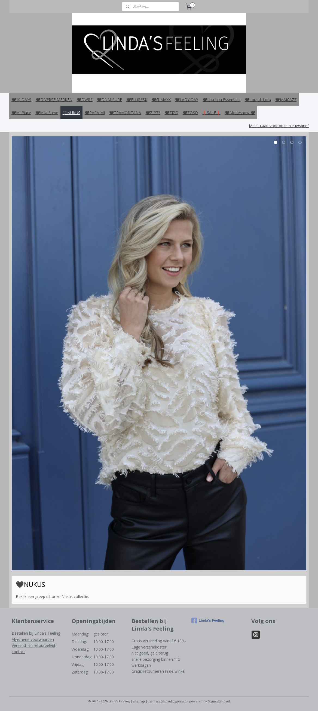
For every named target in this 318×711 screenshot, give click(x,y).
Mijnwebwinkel (219, 701)
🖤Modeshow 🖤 (240, 112)
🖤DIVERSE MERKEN (54, 99)
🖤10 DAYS (21, 99)
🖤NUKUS (71, 112)
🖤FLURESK (136, 99)
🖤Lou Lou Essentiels (221, 99)
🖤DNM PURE (109, 99)
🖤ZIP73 (152, 112)
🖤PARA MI (95, 112)
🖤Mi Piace (21, 112)
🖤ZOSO (190, 112)
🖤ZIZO (171, 112)
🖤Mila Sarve (46, 112)
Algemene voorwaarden (33, 639)
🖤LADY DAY (186, 99)
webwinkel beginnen (171, 701)
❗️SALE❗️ (211, 112)
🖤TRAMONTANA (125, 112)
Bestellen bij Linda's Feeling (36, 633)
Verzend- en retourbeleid (33, 645)
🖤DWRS (85, 99)
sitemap (139, 701)
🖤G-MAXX (161, 99)
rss (150, 701)
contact (18, 651)
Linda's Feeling (207, 620)
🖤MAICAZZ (286, 99)
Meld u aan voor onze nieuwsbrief (279, 125)
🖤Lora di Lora (258, 99)
